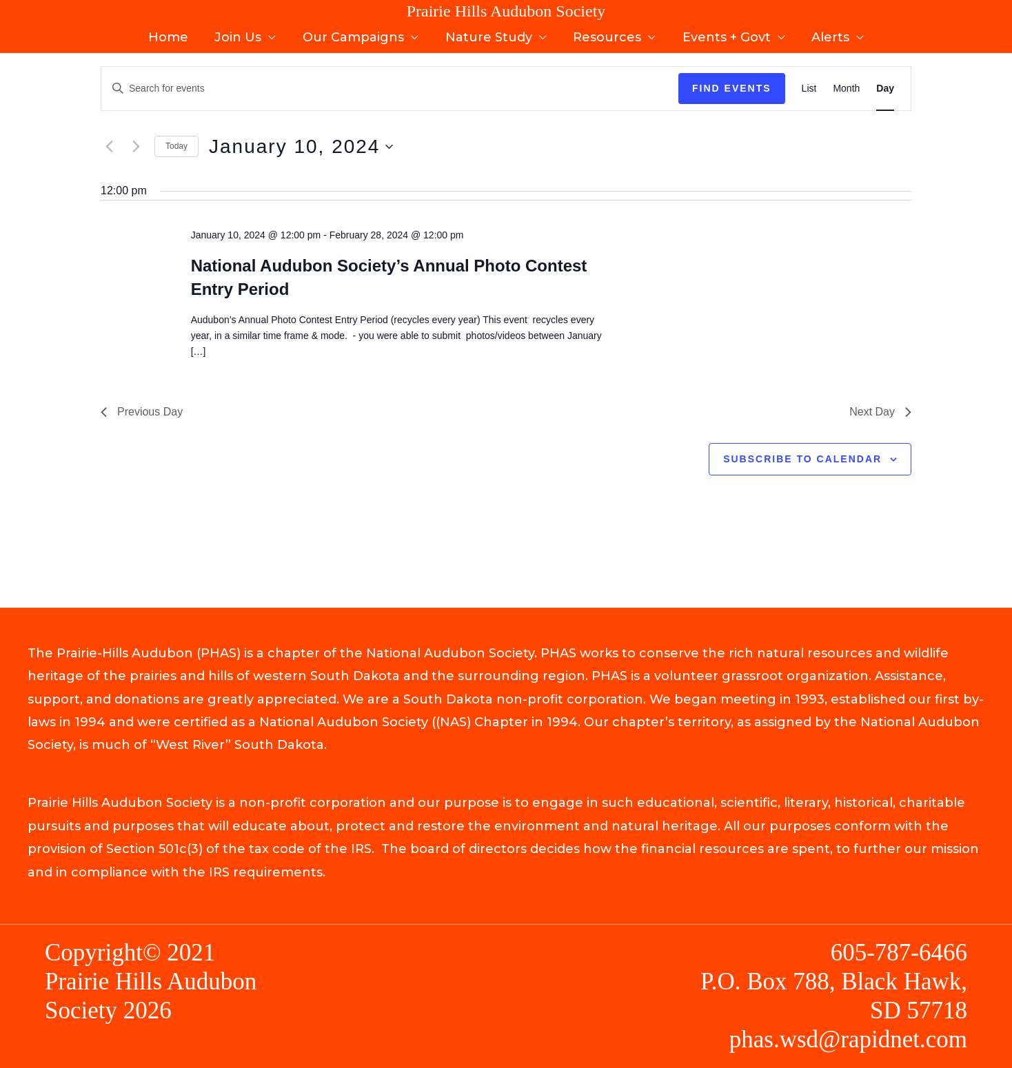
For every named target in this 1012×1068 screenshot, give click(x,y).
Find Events (731, 88)
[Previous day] (109, 146)
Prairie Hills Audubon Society (506, 11)
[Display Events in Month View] (846, 88)
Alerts (825, 33)
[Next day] (136, 146)
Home (174, 33)
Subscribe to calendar (802, 458)
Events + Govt (723, 33)
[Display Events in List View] (809, 88)
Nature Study (488, 33)
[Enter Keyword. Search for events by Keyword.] (389, 88)
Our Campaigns (355, 33)
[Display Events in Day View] (885, 88)
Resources (605, 33)
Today (176, 146)
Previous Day (142, 412)
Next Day (880, 412)
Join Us (242, 33)
